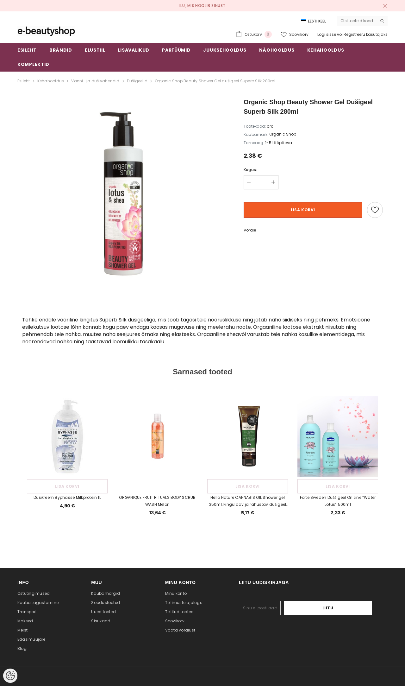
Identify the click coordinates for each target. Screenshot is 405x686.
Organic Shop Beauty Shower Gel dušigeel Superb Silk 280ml (215, 81)
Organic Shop (282, 134)
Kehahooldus (50, 81)
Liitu (352, 608)
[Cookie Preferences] (10, 676)
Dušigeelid (137, 81)
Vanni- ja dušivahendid (95, 81)
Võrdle (250, 230)
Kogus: (250, 169)
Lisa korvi (303, 210)
